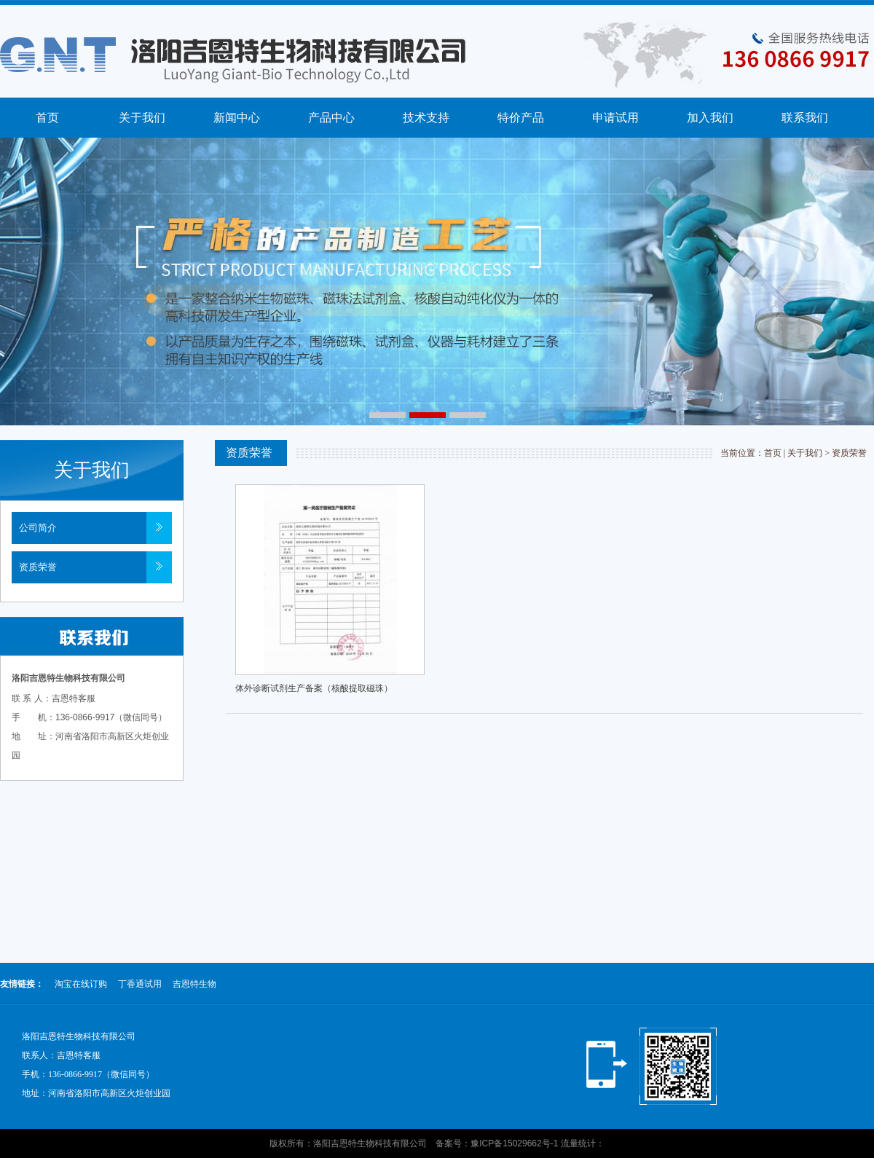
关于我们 (142, 117)
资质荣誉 (38, 567)
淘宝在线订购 (81, 984)
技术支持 (426, 117)
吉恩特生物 (194, 984)
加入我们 (710, 117)
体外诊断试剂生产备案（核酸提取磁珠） (314, 688)
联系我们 (805, 117)
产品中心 (331, 117)
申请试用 (615, 117)
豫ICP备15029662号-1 (514, 1143)
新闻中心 (236, 117)
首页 (47, 117)
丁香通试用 (140, 984)
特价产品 (520, 117)
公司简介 (38, 527)
